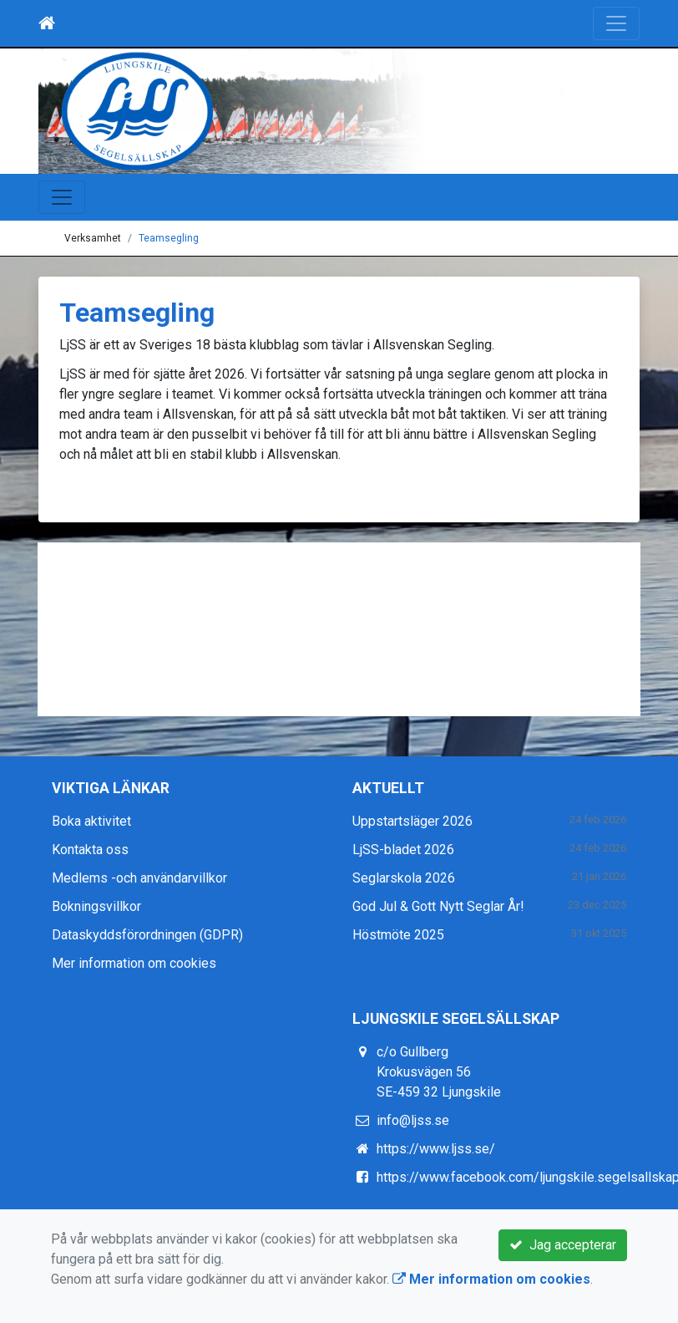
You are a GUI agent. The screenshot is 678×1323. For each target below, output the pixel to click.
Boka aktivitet (91, 821)
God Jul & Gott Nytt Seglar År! (438, 906)
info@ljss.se (413, 1120)
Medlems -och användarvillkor (139, 878)
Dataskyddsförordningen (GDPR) (147, 935)
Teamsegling (169, 238)
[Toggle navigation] (616, 23)
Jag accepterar (562, 1245)
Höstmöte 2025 (398, 935)
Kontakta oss (90, 849)
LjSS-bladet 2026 (403, 849)
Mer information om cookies (134, 963)
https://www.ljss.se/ (436, 1149)
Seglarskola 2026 (403, 878)
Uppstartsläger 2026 (412, 821)
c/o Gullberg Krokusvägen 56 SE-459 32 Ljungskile (439, 1072)
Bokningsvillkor (96, 906)
